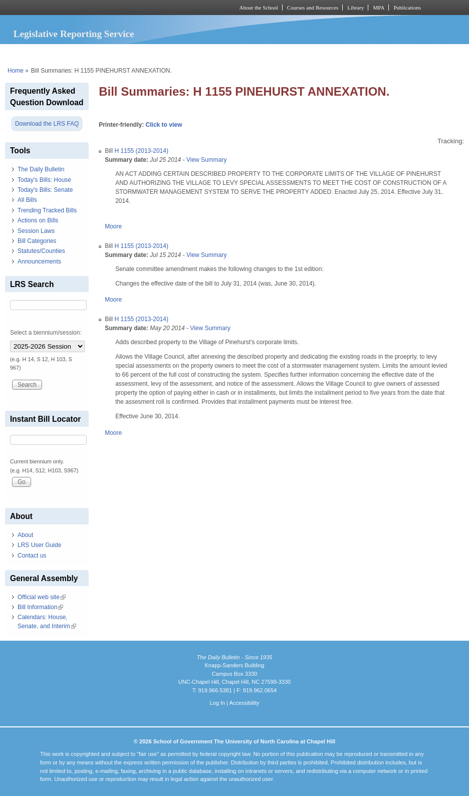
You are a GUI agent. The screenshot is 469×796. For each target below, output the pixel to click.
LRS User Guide (39, 545)
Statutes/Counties (41, 250)
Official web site (42, 597)
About (25, 535)
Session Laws (36, 230)
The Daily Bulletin (41, 169)
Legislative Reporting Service (74, 34)
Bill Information (40, 607)
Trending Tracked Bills (47, 210)
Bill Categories (37, 240)
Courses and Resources (312, 8)
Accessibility (244, 703)
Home (16, 70)
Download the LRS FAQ (47, 123)
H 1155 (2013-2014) (141, 150)
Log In (217, 703)
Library (355, 8)
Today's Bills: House (44, 179)
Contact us (32, 555)
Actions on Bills (38, 220)
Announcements (39, 261)
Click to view (164, 124)
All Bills (27, 199)
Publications (407, 8)
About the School (259, 8)
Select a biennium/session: (46, 332)
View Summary (206, 159)
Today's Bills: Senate (45, 189)
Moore (113, 226)
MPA (378, 8)
